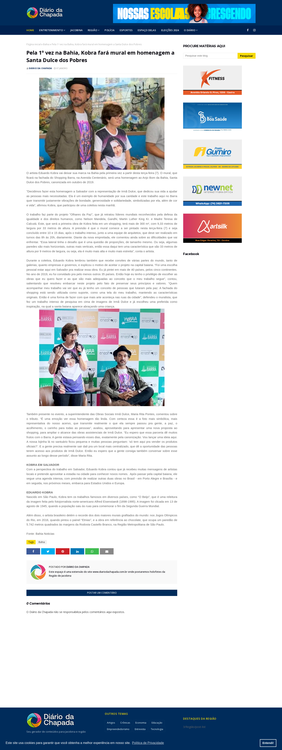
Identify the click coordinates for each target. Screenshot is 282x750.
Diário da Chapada (40, 68)
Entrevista (140, 729)
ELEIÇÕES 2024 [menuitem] (170, 30)
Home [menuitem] (30, 30)
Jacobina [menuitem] (76, 30)
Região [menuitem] (92, 30)
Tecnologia (157, 729)
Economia (140, 722)
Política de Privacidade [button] (148, 743)
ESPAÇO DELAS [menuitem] (147, 30)
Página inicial (33, 44)
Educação (157, 722)
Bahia (46, 44)
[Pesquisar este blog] (210, 56)
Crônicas (125, 722)
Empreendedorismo (118, 729)
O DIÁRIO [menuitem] (189, 30)
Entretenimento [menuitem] (51, 30)
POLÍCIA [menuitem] (110, 30)
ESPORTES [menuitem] (126, 30)
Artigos (111, 722)
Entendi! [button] (268, 743)
